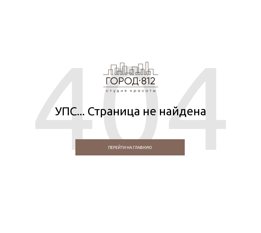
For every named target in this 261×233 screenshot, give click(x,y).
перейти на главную (130, 147)
